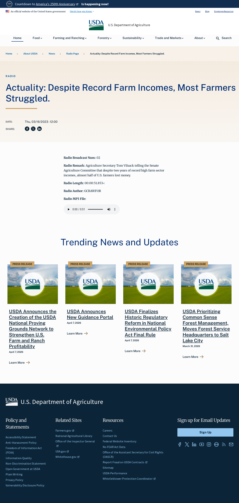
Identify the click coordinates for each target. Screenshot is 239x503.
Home (9, 53)
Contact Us (110, 436)
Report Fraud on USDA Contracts (125, 462)
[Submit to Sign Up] (205, 432)
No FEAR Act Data (114, 447)
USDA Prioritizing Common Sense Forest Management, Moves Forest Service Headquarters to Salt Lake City (206, 326)
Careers (107, 430)
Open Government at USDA (23, 469)
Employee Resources (223, 11)
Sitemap (108, 467)
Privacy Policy (14, 480)
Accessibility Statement (21, 437)
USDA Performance (115, 473)
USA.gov (62, 451)
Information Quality (19, 458)
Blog (207, 11)
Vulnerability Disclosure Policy (25, 485)
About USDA (30, 53)
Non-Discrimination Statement (26, 463)
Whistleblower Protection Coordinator (129, 478)
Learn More (17, 362)
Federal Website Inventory (119, 441)
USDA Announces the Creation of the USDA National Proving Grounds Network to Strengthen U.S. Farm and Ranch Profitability (32, 329)
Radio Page (72, 53)
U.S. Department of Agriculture (129, 25)
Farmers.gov (65, 430)
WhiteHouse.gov (67, 457)
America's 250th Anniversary (57, 4)
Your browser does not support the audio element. (92, 209)
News (197, 11)
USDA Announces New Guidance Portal (90, 314)
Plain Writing (14, 474)
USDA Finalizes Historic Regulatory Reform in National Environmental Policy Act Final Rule (148, 323)
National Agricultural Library (73, 436)
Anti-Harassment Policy (21, 442)
